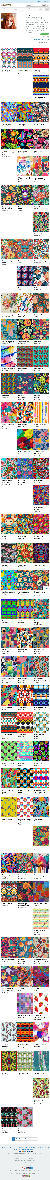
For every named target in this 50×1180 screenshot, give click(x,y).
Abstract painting (7, 124)
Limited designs (32, 1149)
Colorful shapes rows (40, 97)
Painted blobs (6, 396)
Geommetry (37, 70)
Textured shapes (7, 904)
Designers (23, 1149)
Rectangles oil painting (40, 904)
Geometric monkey (39, 565)
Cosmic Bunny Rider (24, 288)
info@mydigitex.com (30, 1165)
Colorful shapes (22, 424)
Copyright (32, 1147)
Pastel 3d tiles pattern (24, 1015)
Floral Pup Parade (39, 124)
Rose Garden (38, 151)
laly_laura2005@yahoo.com (41, 39)
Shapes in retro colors (40, 848)
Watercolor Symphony (8, 368)
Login (44, 1)
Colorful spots (38, 234)
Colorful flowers (39, 207)
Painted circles (38, 368)
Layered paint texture (24, 451)
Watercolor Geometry (40, 288)
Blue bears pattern (23, 261)
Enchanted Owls (39, 315)
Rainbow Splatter (23, 315)
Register (38, 1)
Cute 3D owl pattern (8, 763)
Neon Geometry (22, 151)
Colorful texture (22, 124)
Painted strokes (22, 368)
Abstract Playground (8, 342)
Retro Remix (37, 342)
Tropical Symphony (23, 342)
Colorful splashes (7, 707)
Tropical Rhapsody (7, 315)
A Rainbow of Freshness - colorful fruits (8, 153)
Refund (15, 1147)
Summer (4, 565)
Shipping (20, 1147)
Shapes (4, 1073)
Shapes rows (6, 70)
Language (4, 1147)
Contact (10, 1147)
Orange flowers (22, 565)
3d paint (36, 988)
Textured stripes (39, 1073)
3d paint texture (22, 988)
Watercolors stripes (40, 424)
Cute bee (4, 536)
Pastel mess (22, 763)
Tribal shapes (22, 621)
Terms (37, 1147)
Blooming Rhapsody (40, 261)
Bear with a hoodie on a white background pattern (24, 821)
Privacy (26, 1147)
